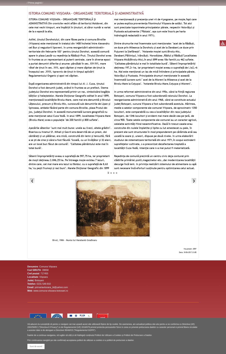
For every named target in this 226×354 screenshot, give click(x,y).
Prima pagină (35, 3)
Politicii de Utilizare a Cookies (108, 335)
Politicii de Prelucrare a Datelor (137, 335)
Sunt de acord (36, 346)
